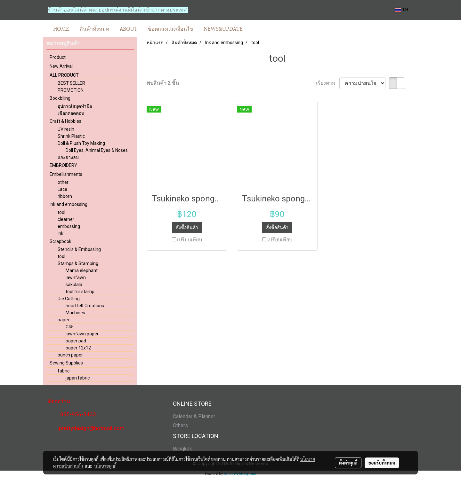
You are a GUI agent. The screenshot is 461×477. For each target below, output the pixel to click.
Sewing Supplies (66, 362)
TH (401, 9)
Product (58, 57)
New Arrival (61, 66)
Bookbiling (60, 98)
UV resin (66, 129)
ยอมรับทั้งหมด (381, 462)
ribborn (65, 196)
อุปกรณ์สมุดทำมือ (75, 106)
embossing (69, 226)
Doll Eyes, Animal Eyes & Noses (97, 150)
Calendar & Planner (194, 416)
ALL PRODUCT (64, 75)
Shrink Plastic (71, 136)
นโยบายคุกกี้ (105, 466)
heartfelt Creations (85, 305)
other (63, 182)
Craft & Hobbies (65, 121)
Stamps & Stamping (78, 263)
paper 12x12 (78, 347)
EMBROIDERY (63, 165)
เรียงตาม (327, 83)
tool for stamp (80, 291)
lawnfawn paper (82, 333)
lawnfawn (76, 277)
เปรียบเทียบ (189, 240)
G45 (70, 326)
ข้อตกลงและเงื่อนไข (170, 28)
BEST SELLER (71, 83)
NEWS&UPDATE (223, 28)
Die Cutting (69, 298)
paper (63, 319)
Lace (62, 189)
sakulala (74, 284)
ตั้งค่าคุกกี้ (348, 462)
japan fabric (78, 377)
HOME (61, 28)
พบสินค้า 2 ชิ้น (163, 83)
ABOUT (128, 28)
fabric (63, 370)
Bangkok (182, 449)
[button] (253, 28)
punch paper (70, 354)
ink (60, 233)
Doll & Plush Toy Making (81, 143)
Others (180, 425)
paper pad (76, 340)
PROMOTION (71, 90)
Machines (75, 312)
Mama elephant (82, 270)
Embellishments (66, 174)
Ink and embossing (68, 204)
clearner (66, 219)
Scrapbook (60, 241)
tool (61, 212)
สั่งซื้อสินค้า (187, 227)
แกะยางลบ (68, 157)
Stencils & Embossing (79, 249)
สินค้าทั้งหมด (94, 28)
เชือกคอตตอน (71, 113)
